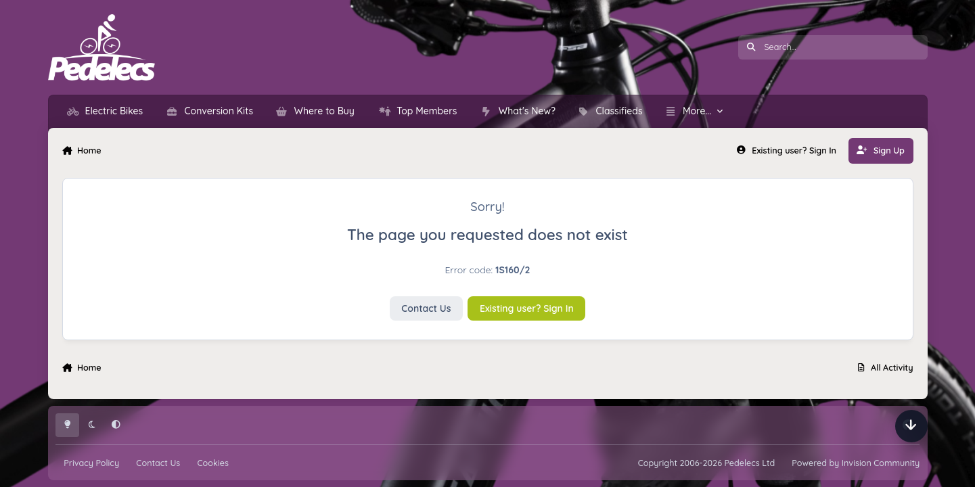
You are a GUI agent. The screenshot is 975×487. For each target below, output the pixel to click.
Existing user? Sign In (527, 308)
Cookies (212, 462)
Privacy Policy (91, 462)
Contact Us (426, 308)
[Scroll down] (911, 426)
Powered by (856, 462)
